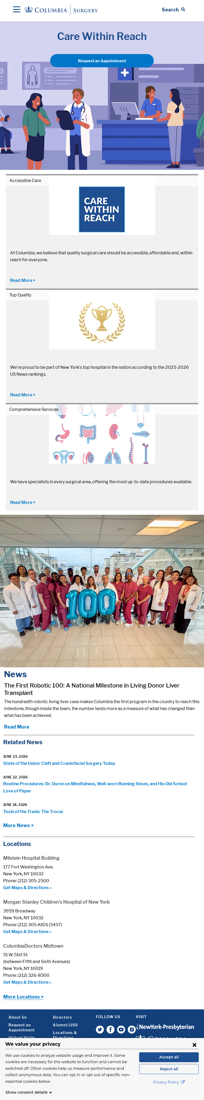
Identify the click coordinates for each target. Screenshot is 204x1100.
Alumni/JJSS (65, 1025)
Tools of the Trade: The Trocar (33, 811)
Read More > (22, 280)
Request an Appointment (102, 61)
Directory (62, 1017)
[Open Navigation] (16, 10)
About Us (17, 1017)
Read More (16, 727)
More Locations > (23, 997)
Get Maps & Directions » (27, 887)
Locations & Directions (65, 1035)
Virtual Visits (21, 1037)
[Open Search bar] (173, 9)
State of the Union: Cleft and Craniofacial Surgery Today (59, 763)
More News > (18, 825)
